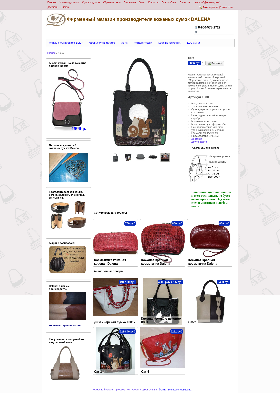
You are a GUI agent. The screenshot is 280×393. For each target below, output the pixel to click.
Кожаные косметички (169, 42)
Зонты (124, 42)
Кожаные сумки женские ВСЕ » (66, 42)
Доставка (196, 138)
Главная (51, 52)
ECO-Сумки (193, 42)
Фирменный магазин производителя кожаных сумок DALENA (128, 20)
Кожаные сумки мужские (102, 42)
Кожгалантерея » (143, 42)
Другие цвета (199, 141)
